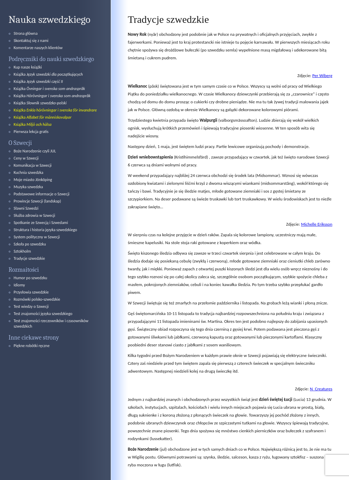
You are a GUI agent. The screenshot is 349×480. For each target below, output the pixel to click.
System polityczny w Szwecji (37, 237)
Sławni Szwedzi (26, 208)
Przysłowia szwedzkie (31, 292)
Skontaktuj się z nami (31, 40)
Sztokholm (22, 251)
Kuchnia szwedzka (28, 172)
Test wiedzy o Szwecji (31, 306)
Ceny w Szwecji (26, 158)
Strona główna (25, 33)
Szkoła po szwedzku (30, 244)
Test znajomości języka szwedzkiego (43, 313)
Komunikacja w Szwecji (32, 165)
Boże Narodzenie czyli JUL (35, 151)
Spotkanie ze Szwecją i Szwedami (41, 222)
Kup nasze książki (28, 67)
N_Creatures (321, 388)
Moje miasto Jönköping (33, 179)
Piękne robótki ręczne (31, 345)
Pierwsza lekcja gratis (31, 131)
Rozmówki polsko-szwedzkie (37, 299)
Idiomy (19, 285)
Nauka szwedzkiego (49, 20)
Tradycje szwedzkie (29, 258)
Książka (48, 74)
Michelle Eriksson (316, 224)
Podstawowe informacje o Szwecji (42, 194)
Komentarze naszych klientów (38, 47)
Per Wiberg (322, 75)
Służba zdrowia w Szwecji (34, 215)
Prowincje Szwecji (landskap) (37, 201)
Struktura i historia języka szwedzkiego (45, 229)
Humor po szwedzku (30, 277)
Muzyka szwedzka (28, 186)
